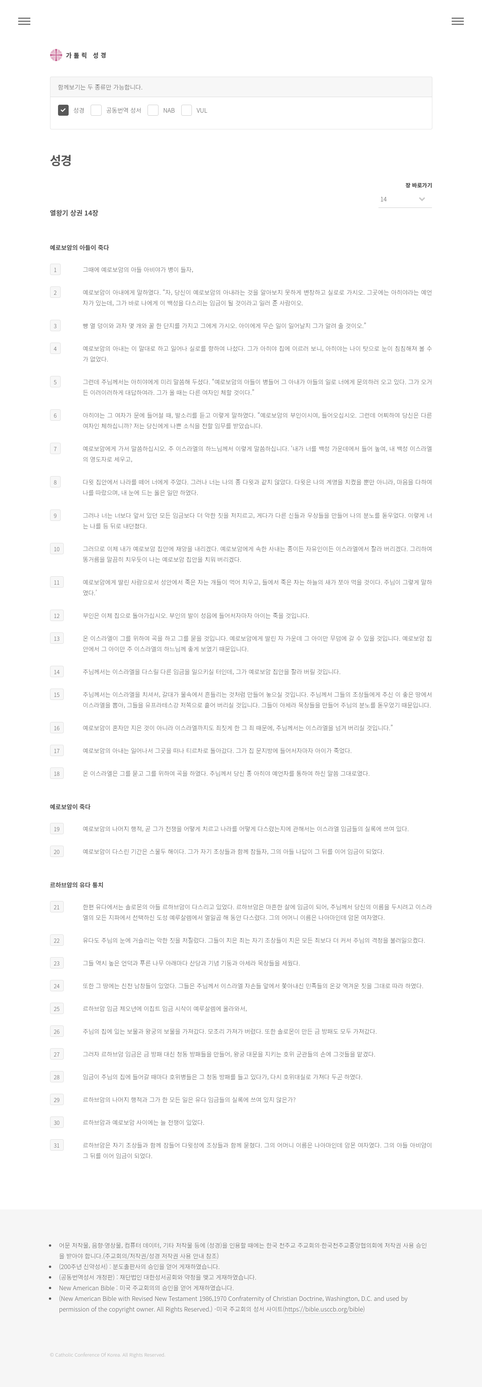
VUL (201, 110)
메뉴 (458, 21)
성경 (78, 110)
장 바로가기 (418, 185)
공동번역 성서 (123, 110)
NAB (169, 110)
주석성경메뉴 (24, 21)
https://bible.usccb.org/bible (324, 1308)
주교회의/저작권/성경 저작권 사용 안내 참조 (161, 1255)
